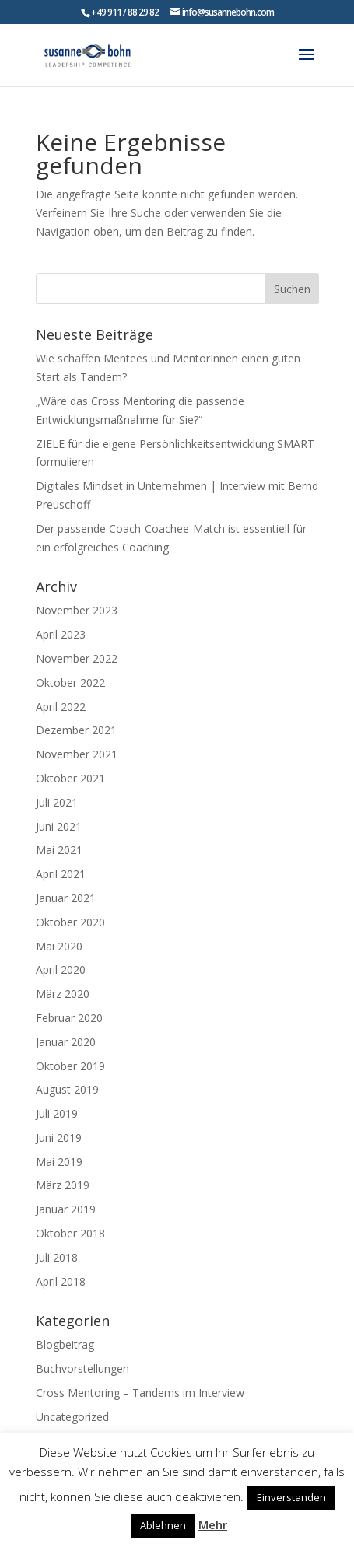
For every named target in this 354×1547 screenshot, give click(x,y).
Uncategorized (72, 1416)
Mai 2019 (59, 1161)
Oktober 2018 (70, 1233)
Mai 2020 (59, 946)
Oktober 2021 (70, 778)
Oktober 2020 (70, 922)
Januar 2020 (66, 1041)
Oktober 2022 (70, 682)
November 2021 (76, 754)
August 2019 (67, 1089)
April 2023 (61, 634)
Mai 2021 (59, 849)
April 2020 (61, 969)
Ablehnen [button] (163, 1525)
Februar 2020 (69, 1017)
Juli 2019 (57, 1113)
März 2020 (62, 993)
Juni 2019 (59, 1137)
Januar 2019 (66, 1209)
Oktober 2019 (70, 1066)
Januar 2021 (66, 898)
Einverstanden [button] (291, 1497)
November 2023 (76, 610)
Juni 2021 (59, 826)
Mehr (212, 1524)
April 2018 (61, 1281)
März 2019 (62, 1185)
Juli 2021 (57, 802)
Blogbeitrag (65, 1344)
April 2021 (61, 873)
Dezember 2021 (76, 730)
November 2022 (76, 658)
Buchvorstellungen (82, 1368)
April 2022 (61, 706)
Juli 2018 (57, 1257)
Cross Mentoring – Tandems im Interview (140, 1392)
